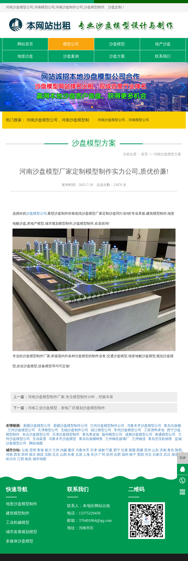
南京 (32, 454)
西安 (17, 454)
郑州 (24, 454)
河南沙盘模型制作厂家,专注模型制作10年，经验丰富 (70, 397)
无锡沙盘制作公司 (75, 430)
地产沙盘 (163, 44)
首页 (144, 154)
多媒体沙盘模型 (19, 541)
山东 (155, 450)
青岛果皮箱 (91, 434)
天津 (93, 450)
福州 (125, 454)
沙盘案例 (71, 56)
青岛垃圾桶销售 (91, 439)
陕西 (178, 450)
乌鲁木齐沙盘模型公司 (144, 425)
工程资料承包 (154, 430)
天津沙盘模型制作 (66, 434)
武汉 (167, 454)
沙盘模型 (117, 44)
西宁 (116, 450)
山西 (63, 454)
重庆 (71, 450)
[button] (92, 107)
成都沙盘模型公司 (139, 434)
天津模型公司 (48, 430)
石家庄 (158, 454)
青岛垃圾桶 (172, 425)
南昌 (40, 454)
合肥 (117, 454)
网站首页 (25, 44)
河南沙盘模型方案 (167, 154)
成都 (101, 450)
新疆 (132, 450)
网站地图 (36, 443)
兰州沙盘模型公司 (22, 430)
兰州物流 (139, 439)
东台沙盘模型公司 (36, 434)
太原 (78, 454)
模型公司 (71, 44)
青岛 (170, 450)
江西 (20, 459)
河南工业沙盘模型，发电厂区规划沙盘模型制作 (66, 408)
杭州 (109, 454)
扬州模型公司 (112, 434)
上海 (86, 454)
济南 (163, 450)
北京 (55, 454)
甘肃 (124, 450)
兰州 (55, 450)
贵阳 (140, 454)
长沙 (94, 454)
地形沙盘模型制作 (21, 504)
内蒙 (63, 450)
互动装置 (40, 439)
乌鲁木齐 (82, 450)
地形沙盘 (25, 56)
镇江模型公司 (101, 430)
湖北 (174, 454)
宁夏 (109, 450)
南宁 (132, 454)
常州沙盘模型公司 (128, 430)
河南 (9, 454)
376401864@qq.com (95, 520)
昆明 (32, 450)
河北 (148, 454)
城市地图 (39, 459)
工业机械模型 (17, 522)
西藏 (139, 450)
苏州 (147, 450)
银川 (48, 450)
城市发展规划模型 (21, 532)
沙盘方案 (117, 56)
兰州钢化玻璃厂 (117, 439)
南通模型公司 (165, 434)
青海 (40, 450)
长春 (71, 454)
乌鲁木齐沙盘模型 (63, 439)
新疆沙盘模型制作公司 (71, 425)
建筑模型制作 (17, 513)
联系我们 (163, 56)
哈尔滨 (11, 459)
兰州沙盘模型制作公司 (107, 425)
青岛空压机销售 (160, 439)
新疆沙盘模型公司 (37, 425)
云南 (25, 450)
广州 (101, 454)
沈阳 (48, 454)
